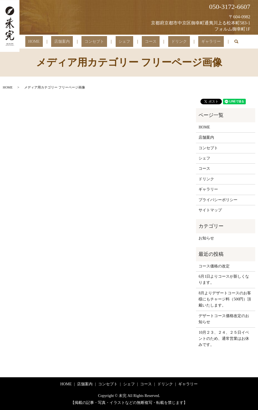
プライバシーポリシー (218, 200)
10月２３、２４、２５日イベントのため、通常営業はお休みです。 (224, 338)
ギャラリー (193, 42)
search (215, 41)
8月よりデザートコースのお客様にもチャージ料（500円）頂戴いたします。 (225, 299)
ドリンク (167, 42)
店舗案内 (74, 42)
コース (144, 42)
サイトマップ (210, 210)
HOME (52, 42)
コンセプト (100, 42)
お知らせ (206, 238)
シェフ (124, 42)
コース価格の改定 (214, 266)
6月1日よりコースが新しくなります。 (224, 279)
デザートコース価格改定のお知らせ (224, 319)
